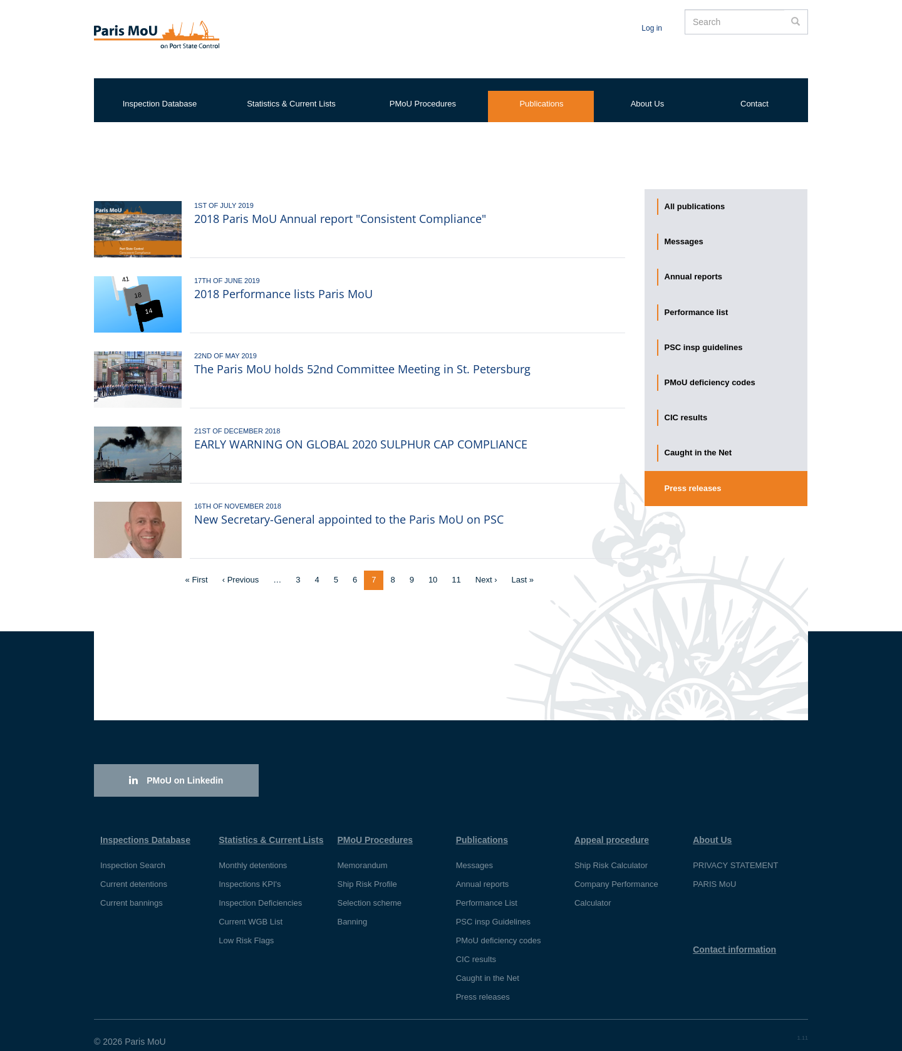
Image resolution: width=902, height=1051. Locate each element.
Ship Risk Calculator (611, 852)
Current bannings (131, 890)
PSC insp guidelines (704, 334)
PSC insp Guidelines (493, 909)
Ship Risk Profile (367, 871)
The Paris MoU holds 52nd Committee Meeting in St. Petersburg (362, 356)
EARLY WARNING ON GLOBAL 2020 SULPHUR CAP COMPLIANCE (360, 431)
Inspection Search (132, 852)
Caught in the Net (698, 440)
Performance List (486, 890)
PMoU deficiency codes (710, 370)
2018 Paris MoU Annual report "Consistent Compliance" (340, 206)
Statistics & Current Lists (291, 91)
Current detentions (133, 871)
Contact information (734, 937)
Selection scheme (369, 890)
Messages (684, 229)
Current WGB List (251, 909)
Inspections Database (145, 827)
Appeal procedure (611, 827)
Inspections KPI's (250, 871)
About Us (647, 91)
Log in (651, 28)
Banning (352, 909)
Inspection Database (160, 91)
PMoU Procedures (423, 91)
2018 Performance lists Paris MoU (283, 281)
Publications (541, 91)
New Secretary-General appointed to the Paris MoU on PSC (349, 506)
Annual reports (693, 264)
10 (436, 567)
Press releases (693, 475)
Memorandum (362, 852)
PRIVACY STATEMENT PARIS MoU (735, 862)
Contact (754, 91)
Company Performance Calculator (616, 881)
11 (460, 567)
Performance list (696, 299)
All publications (695, 194)
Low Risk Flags (246, 928)
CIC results (686, 405)
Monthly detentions (253, 852)
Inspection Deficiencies (260, 890)
